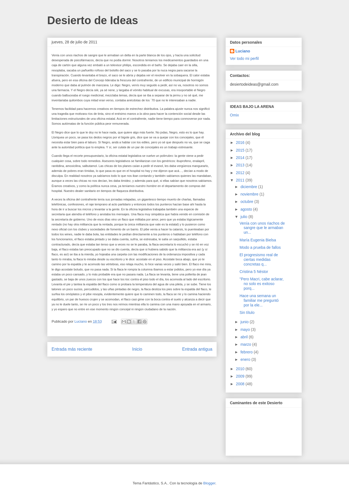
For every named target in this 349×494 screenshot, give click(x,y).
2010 (241, 369)
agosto (246, 209)
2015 (241, 150)
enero (245, 359)
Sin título (247, 312)
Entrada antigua (197, 349)
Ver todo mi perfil (244, 58)
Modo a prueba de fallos (260, 247)
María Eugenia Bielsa (258, 240)
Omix (234, 115)
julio (244, 216)
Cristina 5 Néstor (254, 271)
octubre (247, 201)
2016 (241, 142)
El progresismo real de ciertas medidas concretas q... (259, 259)
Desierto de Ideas (92, 20)
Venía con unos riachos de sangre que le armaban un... (262, 228)
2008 (241, 384)
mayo (245, 329)
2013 (241, 165)
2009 (241, 376)
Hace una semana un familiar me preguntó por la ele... (259, 300)
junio (244, 322)
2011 (241, 180)
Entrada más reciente (72, 349)
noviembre (249, 194)
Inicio (137, 349)
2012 (241, 173)
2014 (241, 157)
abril (244, 337)
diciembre (249, 187)
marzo (246, 344)
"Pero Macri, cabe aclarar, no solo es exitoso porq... (262, 284)
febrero (247, 352)
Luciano (242, 51)
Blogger (209, 483)
